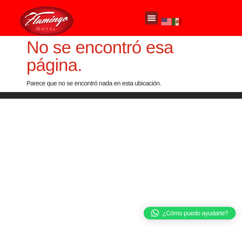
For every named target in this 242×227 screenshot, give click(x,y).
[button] (151, 18)
